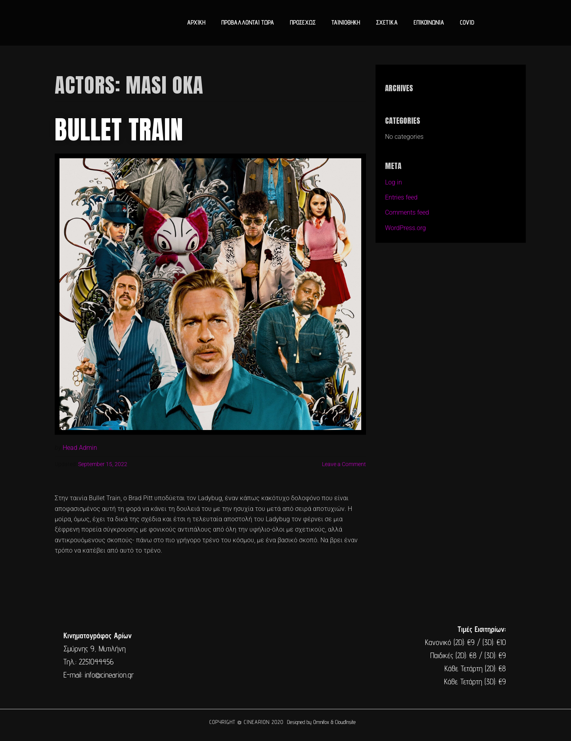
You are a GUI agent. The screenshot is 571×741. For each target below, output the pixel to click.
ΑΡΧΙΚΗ (196, 22)
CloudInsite (345, 722)
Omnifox (321, 722)
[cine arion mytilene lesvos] (284, 655)
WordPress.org (405, 228)
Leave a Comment (344, 464)
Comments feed (407, 212)
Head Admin (80, 447)
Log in (393, 182)
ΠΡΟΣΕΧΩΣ (303, 22)
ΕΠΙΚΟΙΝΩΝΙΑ (429, 22)
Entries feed (401, 197)
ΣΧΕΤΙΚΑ (387, 22)
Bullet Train (119, 130)
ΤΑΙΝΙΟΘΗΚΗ (345, 22)
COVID (467, 22)
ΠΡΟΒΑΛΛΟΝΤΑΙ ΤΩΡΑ (247, 22)
